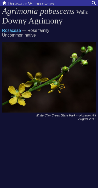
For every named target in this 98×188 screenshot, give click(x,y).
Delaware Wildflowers (28, 3)
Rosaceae (11, 30)
